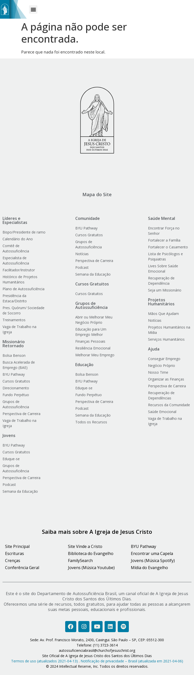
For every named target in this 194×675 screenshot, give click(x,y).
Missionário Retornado (14, 343)
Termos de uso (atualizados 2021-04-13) (44, 661)
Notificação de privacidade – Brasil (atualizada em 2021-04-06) (132, 661)
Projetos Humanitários (161, 302)
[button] (33, 9)
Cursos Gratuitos (92, 284)
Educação (84, 364)
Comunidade (87, 218)
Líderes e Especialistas (15, 220)
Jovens (9, 435)
